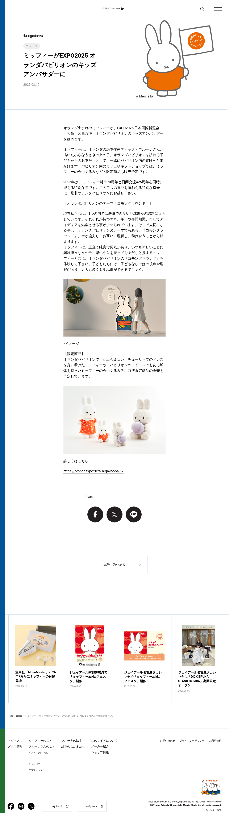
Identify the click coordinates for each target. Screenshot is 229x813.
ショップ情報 (100, 744)
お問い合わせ (167, 732)
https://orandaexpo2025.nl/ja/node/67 (93, 471)
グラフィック (35, 762)
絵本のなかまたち (73, 738)
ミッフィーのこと (40, 732)
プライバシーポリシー (192, 732)
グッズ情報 (15, 738)
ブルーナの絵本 (71, 732)
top (11, 707)
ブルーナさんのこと (42, 738)
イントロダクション (39, 744)
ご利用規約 (215, 732)
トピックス (15, 732)
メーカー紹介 (100, 738)
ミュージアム (35, 756)
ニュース (32, 46)
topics (19, 707)
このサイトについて (104, 732)
